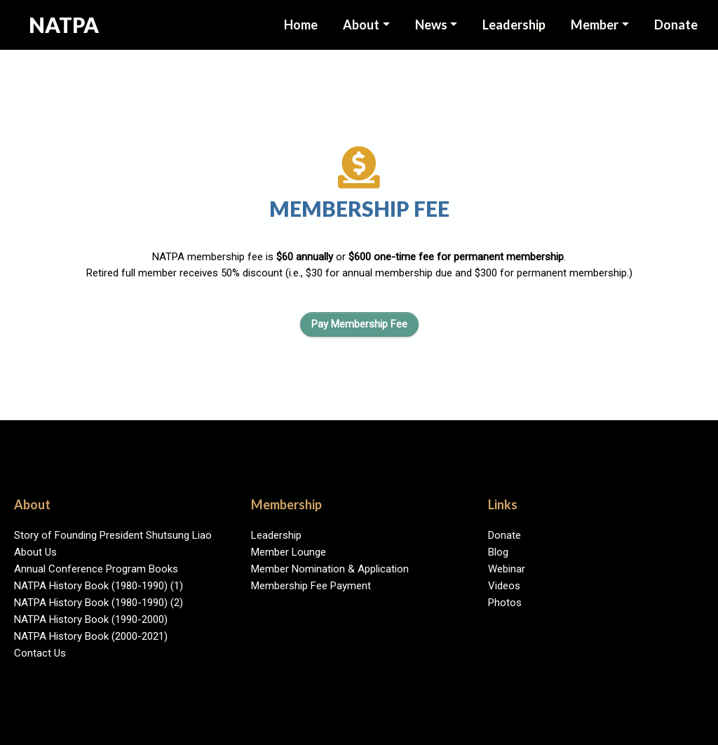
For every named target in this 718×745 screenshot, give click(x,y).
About (361, 24)
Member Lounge (288, 552)
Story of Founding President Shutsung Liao (113, 535)
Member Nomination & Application (330, 569)
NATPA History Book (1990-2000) (91, 619)
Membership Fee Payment (311, 585)
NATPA (64, 24)
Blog (498, 552)
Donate (676, 24)
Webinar (506, 569)
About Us (35, 552)
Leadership (276, 535)
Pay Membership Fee (359, 324)
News (431, 24)
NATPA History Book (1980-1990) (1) (98, 585)
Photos (505, 602)
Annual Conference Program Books (96, 569)
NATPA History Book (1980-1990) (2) (98, 602)
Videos (504, 585)
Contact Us (40, 653)
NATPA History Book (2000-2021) (91, 636)
